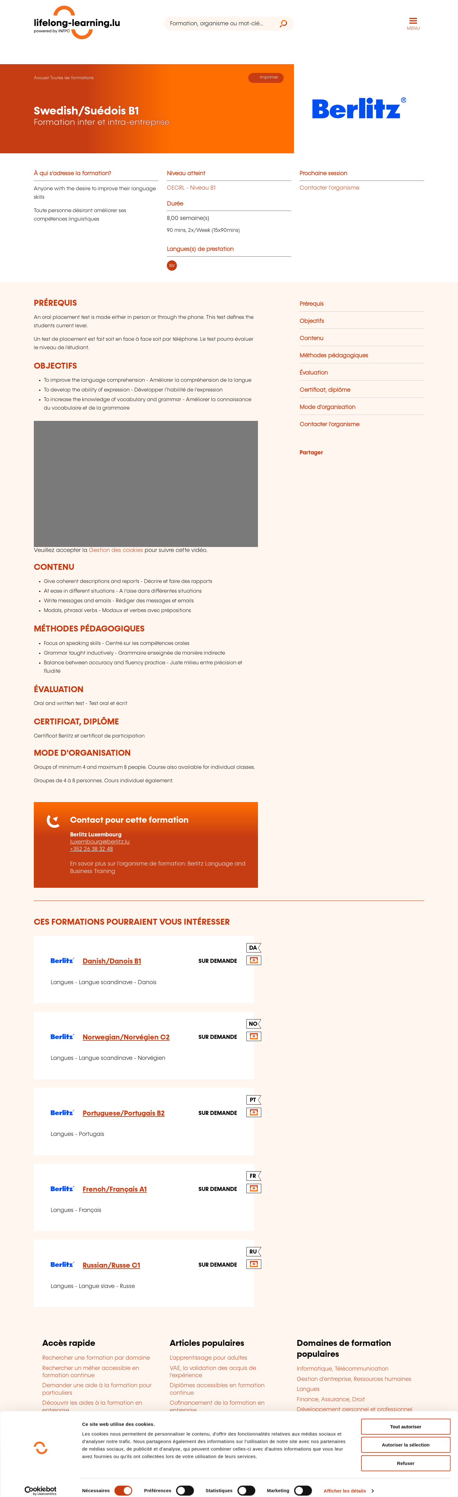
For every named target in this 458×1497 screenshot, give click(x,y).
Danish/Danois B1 (112, 961)
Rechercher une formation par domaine (96, 1358)
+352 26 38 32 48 (91, 849)
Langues (308, 1389)
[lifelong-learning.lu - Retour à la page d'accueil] (77, 23)
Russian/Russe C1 (111, 1265)
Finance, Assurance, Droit (331, 1399)
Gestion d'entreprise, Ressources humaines (354, 1379)
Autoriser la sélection (406, 1439)
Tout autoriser (405, 1420)
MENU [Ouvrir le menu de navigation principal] (413, 28)
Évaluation (314, 373)
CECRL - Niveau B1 (191, 188)
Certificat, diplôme (325, 390)
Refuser (405, 1457)
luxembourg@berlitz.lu (100, 842)
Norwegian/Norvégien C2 (126, 1037)
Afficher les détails (345, 1484)
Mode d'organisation (327, 407)
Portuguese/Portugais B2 (124, 1113)
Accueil (41, 77)
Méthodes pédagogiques (334, 355)
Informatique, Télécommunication (343, 1369)
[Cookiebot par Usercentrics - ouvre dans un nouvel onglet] (40, 1484)
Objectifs (312, 321)
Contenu (311, 338)
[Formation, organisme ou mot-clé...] (218, 24)
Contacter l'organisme (329, 188)
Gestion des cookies (116, 550)
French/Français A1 (115, 1189)
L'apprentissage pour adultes (208, 1358)
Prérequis (312, 304)
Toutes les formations (72, 77)
